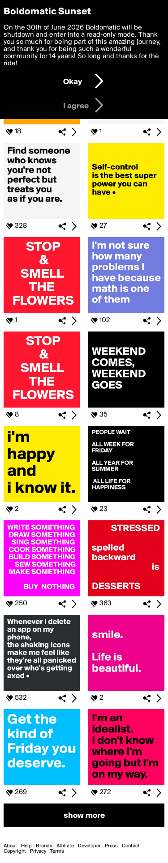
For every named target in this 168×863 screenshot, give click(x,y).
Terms (57, 851)
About (10, 846)
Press (111, 846)
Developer (89, 846)
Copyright (15, 851)
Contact (131, 846)
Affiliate (65, 846)
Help (26, 846)
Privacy (38, 851)
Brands (44, 846)
